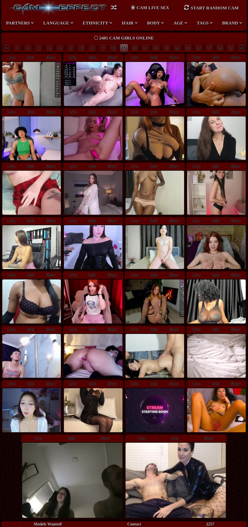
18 (113, 48)
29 (230, 48)
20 (134, 48)
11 (38, 48)
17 (102, 48)
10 (28, 48)
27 (209, 48)
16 (92, 48)
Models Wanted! (48, 524)
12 (49, 48)
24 (177, 48)
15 (81, 48)
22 (156, 48)
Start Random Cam (211, 7)
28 (220, 48)
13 (60, 48)
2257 (210, 524)
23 (166, 48)
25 (188, 48)
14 (70, 48)
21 (145, 48)
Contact (134, 524)
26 (198, 48)
